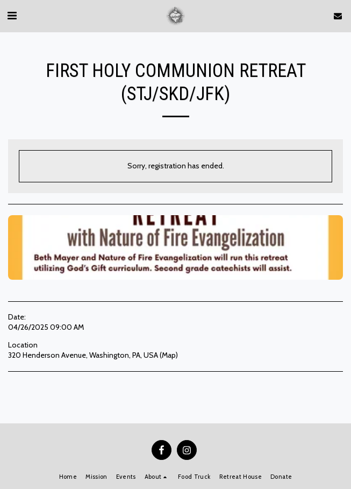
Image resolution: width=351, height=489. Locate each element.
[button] (12, 15)
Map (169, 355)
